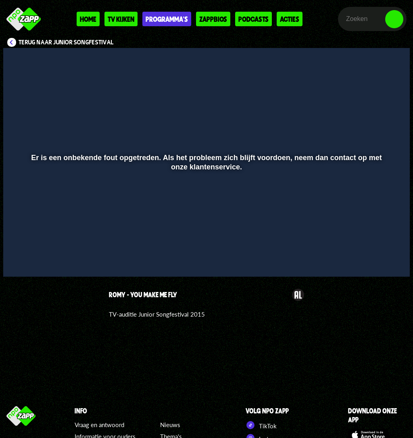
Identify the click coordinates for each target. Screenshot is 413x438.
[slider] (205, 242)
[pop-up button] (376, 259)
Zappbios (213, 19)
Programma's (167, 19)
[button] (19, 259)
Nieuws (170, 424)
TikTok (261, 425)
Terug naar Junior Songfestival (66, 42)
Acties (289, 19)
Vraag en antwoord (99, 424)
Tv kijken (121, 19)
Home (88, 19)
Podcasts (253, 19)
